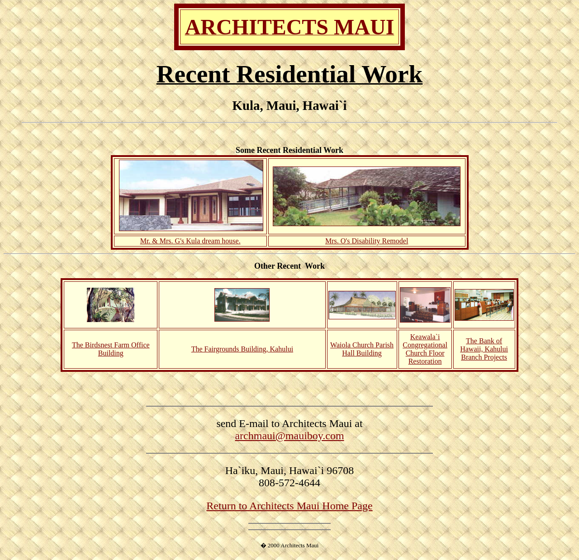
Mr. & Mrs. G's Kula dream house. (190, 241)
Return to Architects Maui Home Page (289, 506)
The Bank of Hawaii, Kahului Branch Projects (484, 349)
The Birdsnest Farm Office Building (111, 349)
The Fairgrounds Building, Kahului (242, 349)
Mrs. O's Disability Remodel (366, 241)
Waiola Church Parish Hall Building (362, 349)
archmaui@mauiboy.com (289, 435)
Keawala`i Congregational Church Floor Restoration (425, 349)
